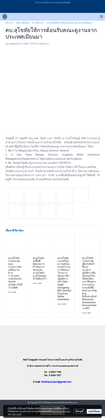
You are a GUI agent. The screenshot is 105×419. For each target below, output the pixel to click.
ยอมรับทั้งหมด (94, 411)
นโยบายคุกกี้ (16, 414)
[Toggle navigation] (101, 17)
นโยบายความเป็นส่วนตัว (61, 411)
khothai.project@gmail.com (56, 381)
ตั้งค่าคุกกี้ (79, 411)
